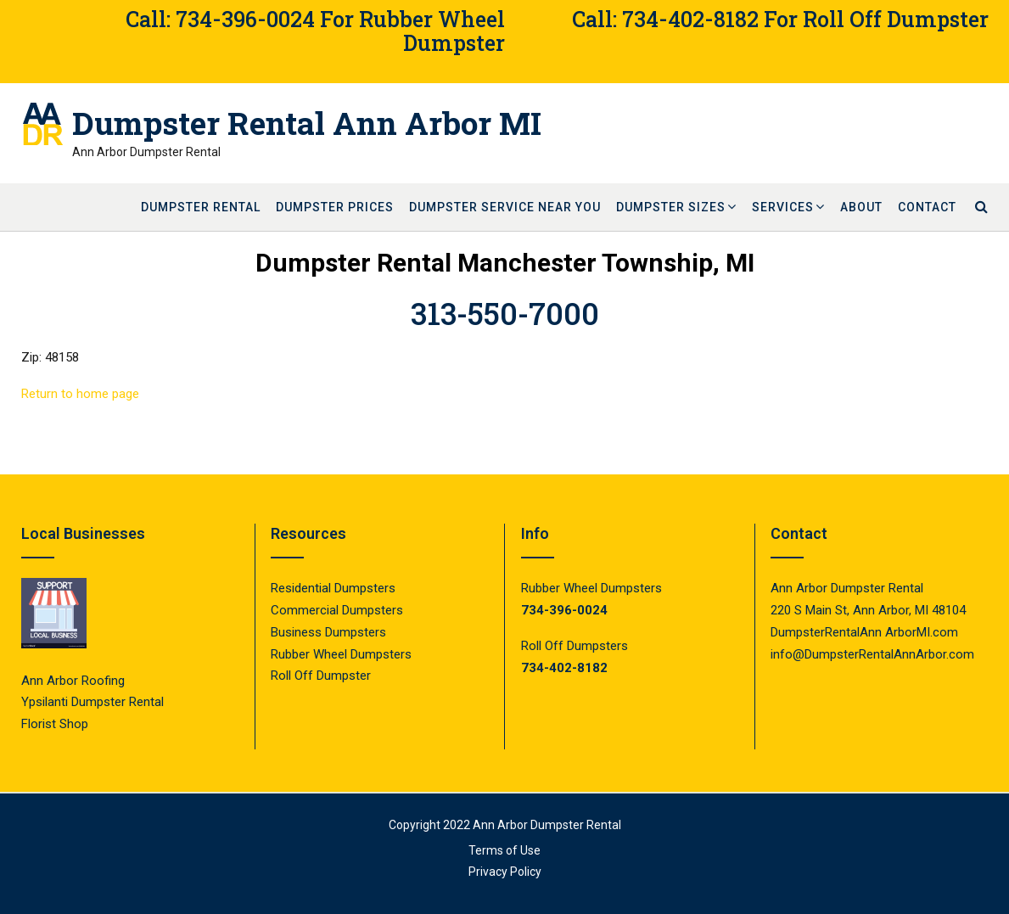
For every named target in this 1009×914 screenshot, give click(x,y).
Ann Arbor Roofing (73, 680)
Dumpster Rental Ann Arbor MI (306, 123)
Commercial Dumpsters (337, 610)
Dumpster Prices (335, 207)
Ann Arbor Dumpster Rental (547, 825)
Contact (927, 207)
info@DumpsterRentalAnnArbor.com (872, 654)
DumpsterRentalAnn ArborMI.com (864, 632)
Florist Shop (56, 724)
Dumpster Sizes (671, 207)
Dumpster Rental (201, 207)
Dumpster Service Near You (505, 207)
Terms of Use (504, 850)
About (861, 207)
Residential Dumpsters (333, 588)
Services (783, 207)
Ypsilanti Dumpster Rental (92, 701)
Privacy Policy (504, 871)
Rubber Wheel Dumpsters (341, 654)
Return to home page (80, 393)
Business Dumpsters (328, 632)
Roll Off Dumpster (321, 675)
